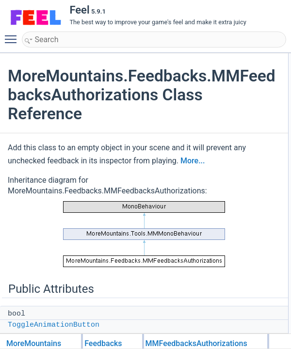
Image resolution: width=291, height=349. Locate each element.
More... (206, 160)
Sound (275, 304)
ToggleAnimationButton (53, 325)
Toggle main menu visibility (13, 35)
